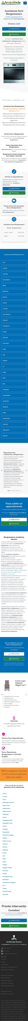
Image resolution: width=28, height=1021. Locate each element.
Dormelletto (6, 832)
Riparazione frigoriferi (6, 980)
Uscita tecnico (4, 964)
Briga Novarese (7, 811)
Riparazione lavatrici (6, 991)
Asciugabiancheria (16, 572)
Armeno (5, 796)
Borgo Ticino (6, 805)
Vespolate (5, 894)
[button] (1, 470)
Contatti (3, 962)
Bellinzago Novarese (8, 802)
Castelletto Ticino (7, 823)
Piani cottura (7, 572)
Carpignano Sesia (7, 820)
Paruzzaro (5, 870)
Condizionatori (23, 570)
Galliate (5, 838)
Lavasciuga (11, 574)
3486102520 (14, 29)
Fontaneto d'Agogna (8, 835)
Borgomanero (17, 100)
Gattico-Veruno (7, 841)
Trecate (5, 888)
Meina (4, 859)
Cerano (5, 826)
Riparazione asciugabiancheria (9, 967)
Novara (5, 793)
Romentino (6, 879)
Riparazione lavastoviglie (7, 986)
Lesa (4, 856)
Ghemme (5, 844)
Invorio (4, 853)
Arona (4, 799)
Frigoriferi (16, 570)
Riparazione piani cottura (7, 994)
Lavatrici (3, 570)
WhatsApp (14, 34)
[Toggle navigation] (25, 3)
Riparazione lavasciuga (7, 983)
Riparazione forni (5, 978)
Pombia (5, 873)
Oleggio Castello (7, 868)
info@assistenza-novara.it (9, 953)
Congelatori (4, 574)
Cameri (4, 817)
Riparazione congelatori (7, 975)
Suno (4, 885)
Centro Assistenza (7, 100)
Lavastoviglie (9, 570)
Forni (2, 572)
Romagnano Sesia (8, 876)
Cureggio (5, 829)
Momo (4, 862)
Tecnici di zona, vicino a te (13, 51)
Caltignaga (6, 814)
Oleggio (5, 865)
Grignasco (5, 850)
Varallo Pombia (7, 891)
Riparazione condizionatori (8, 970)
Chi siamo (3, 959)
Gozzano (5, 847)
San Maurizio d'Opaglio (9, 882)
